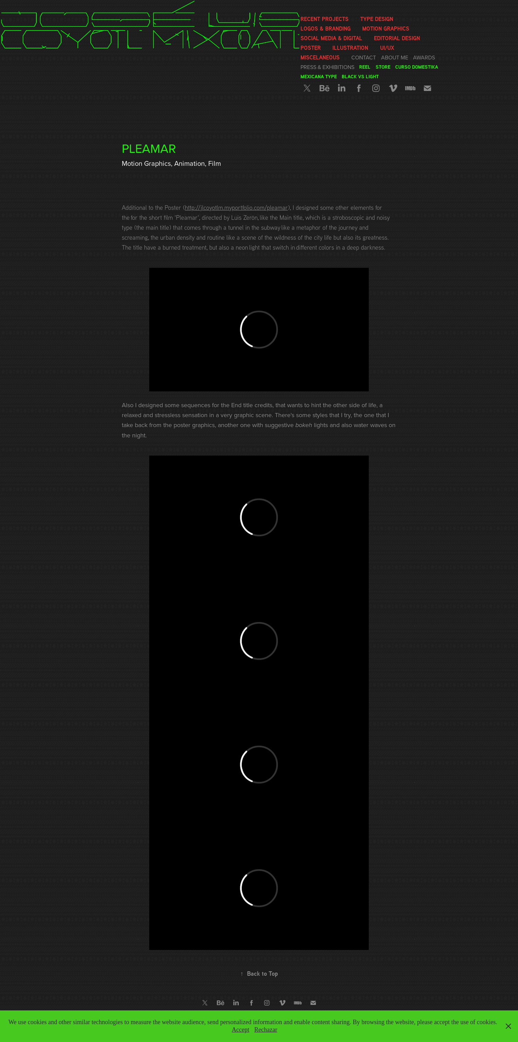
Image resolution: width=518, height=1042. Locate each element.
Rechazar (265, 1029)
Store (383, 67)
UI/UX (387, 47)
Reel (364, 67)
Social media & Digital (331, 38)
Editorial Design (397, 38)
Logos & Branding (326, 28)
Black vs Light (360, 76)
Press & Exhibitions (327, 67)
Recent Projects (325, 19)
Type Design (376, 19)
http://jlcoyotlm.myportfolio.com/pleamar (236, 207)
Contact (363, 57)
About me (394, 57)
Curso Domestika (416, 67)
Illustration (350, 47)
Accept (240, 1029)
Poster (311, 47)
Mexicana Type (319, 76)
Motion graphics (385, 28)
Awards (424, 57)
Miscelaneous (320, 57)
